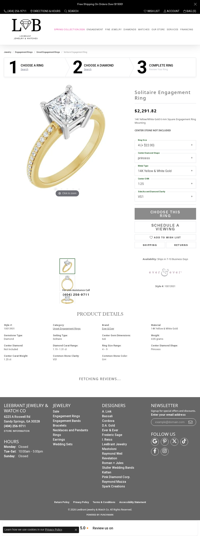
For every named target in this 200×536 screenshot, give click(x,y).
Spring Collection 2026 (69, 29)
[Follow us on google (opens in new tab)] (155, 442)
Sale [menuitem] (56, 411)
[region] (67, 139)
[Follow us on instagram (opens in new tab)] (165, 451)
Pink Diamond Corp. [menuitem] (116, 477)
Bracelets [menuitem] (60, 425)
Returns (181, 245)
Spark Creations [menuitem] (113, 486)
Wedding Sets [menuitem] (63, 444)
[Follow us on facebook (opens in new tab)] (155, 451)
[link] (15, 11)
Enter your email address (168, 414)
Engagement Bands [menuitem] (67, 421)
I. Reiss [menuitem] (107, 439)
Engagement (95, 29)
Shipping (150, 245)
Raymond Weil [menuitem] (112, 453)
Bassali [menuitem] (107, 416)
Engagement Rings (24, 52)
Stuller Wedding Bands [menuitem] (118, 467)
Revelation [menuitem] (109, 458)
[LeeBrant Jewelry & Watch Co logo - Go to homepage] (25, 29)
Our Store (158, 29)
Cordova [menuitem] (108, 421)
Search (24, 69)
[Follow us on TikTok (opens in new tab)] (184, 442)
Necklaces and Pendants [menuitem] (70, 430)
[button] (71, 11)
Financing (186, 29)
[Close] (195, 4)
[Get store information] (16, 431)
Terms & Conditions (104, 502)
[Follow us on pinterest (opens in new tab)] (165, 442)
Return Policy (61, 502)
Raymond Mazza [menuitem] (114, 482)
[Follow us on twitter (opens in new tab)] (174, 442)
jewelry (7, 52)
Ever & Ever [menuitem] (110, 430)
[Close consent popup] (76, 530)
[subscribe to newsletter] (190, 422)
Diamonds (130, 29)
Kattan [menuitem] (106, 472)
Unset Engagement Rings (48, 52)
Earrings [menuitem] (59, 439)
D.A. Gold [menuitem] (108, 425)
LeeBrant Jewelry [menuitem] (114, 444)
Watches (144, 29)
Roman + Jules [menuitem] (113, 463)
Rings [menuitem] (57, 435)
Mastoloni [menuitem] (109, 449)
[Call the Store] (15, 426)
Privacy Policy (81, 502)
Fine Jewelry (113, 29)
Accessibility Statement (132, 502)
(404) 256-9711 (76, 294)
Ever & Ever (108, 328)
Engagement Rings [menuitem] (66, 416)
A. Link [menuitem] (106, 411)
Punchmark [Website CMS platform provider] (107, 514)
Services (172, 29)
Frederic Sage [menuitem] (112, 435)
